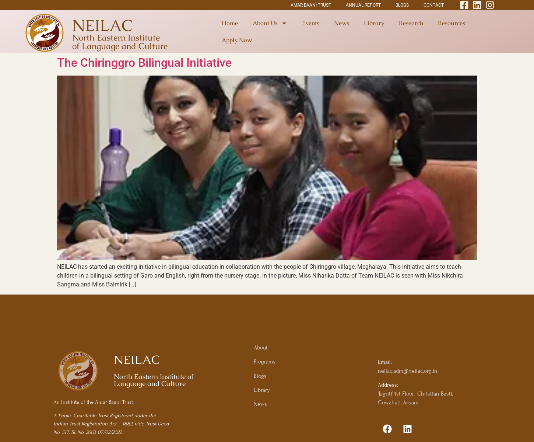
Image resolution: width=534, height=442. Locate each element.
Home (230, 23)
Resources (451, 23)
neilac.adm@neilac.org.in (408, 371)
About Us (270, 23)
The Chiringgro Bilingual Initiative (144, 63)
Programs (264, 361)
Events (310, 23)
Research (411, 23)
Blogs (260, 376)
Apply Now (237, 40)
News (341, 23)
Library (374, 23)
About (261, 347)
